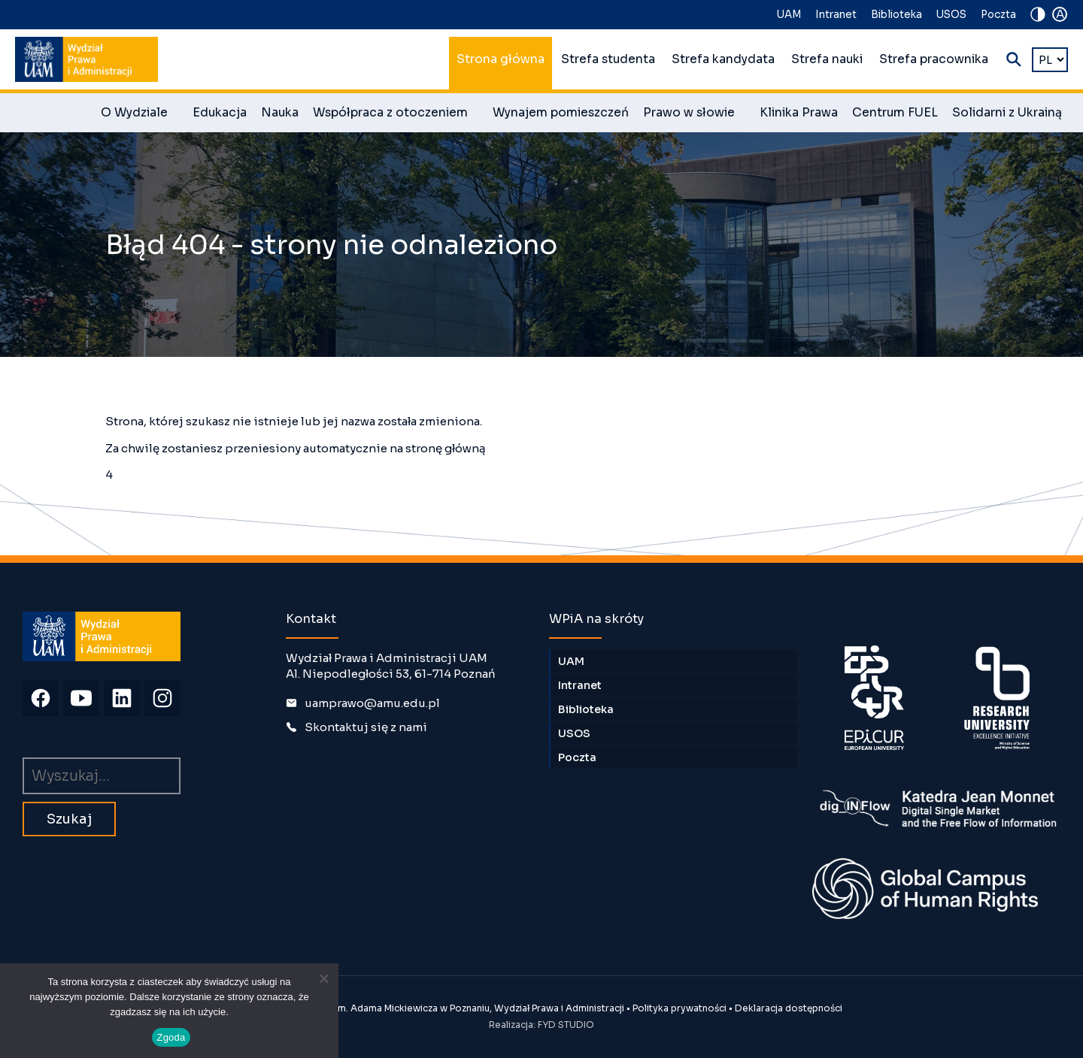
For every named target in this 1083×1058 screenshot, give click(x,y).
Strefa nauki (827, 59)
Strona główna (501, 59)
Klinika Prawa (799, 112)
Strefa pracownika (933, 59)
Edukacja (220, 112)
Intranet (836, 14)
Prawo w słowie (694, 115)
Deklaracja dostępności (788, 1008)
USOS (951, 14)
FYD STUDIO (566, 1024)
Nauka (280, 112)
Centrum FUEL (895, 112)
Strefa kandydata (723, 59)
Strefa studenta (608, 59)
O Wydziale (139, 115)
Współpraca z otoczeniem (395, 115)
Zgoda (170, 1037)
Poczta (998, 14)
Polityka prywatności (680, 1008)
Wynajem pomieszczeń (561, 112)
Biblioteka (896, 14)
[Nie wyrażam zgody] (323, 978)
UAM (789, 14)
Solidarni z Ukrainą (1007, 112)
